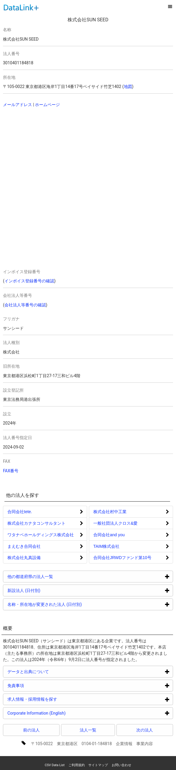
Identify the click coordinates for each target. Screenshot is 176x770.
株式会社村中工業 (110, 511)
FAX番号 (11, 470)
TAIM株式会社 (106, 546)
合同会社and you (109, 534)
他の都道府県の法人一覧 (52, 576)
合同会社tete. (19, 511)
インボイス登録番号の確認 (29, 280)
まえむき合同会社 (24, 546)
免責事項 (38, 685)
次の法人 (144, 730)
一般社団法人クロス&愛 (115, 523)
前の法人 (31, 730)
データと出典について (50, 671)
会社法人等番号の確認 (25, 304)
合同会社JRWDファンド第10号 (122, 557)
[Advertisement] (76, 151)
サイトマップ (98, 765)
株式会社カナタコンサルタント (36, 523)
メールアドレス (17, 104)
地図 (128, 86)
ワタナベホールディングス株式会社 (40, 534)
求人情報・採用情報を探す (54, 699)
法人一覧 (88, 730)
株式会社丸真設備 (24, 557)
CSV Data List (55, 765)
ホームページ (47, 104)
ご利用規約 (76, 765)
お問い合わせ (121, 765)
